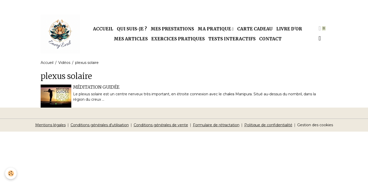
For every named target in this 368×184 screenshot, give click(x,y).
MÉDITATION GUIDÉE (96, 87)
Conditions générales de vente (161, 125)
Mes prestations (172, 29)
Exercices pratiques (178, 39)
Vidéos (64, 62)
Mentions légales (50, 125)
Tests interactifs (232, 39)
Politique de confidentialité (268, 125)
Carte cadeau (255, 29)
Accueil (103, 29)
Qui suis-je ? (132, 29)
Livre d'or (289, 29)
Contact (270, 39)
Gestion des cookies (315, 125)
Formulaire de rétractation (216, 125)
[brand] (60, 34)
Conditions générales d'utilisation (100, 125)
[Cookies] (11, 173)
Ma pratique (215, 29)
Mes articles (131, 39)
